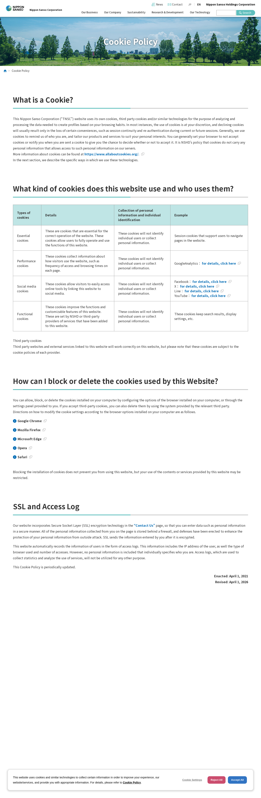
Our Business (89, 12)
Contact (177, 4)
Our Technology (200, 12)
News (159, 4)
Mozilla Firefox (31, 429)
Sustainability (136, 12)
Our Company (112, 12)
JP (189, 4)
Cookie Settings (192, 779)
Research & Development (168, 12)
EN (199, 4)
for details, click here (221, 263)
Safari (25, 457)
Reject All (216, 779)
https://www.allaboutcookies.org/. (114, 154)
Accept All (237, 779)
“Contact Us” (144, 525)
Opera (25, 447)
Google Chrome (32, 420)
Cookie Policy (132, 782)
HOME (5, 70)
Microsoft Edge (32, 438)
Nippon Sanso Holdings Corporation (230, 4)
